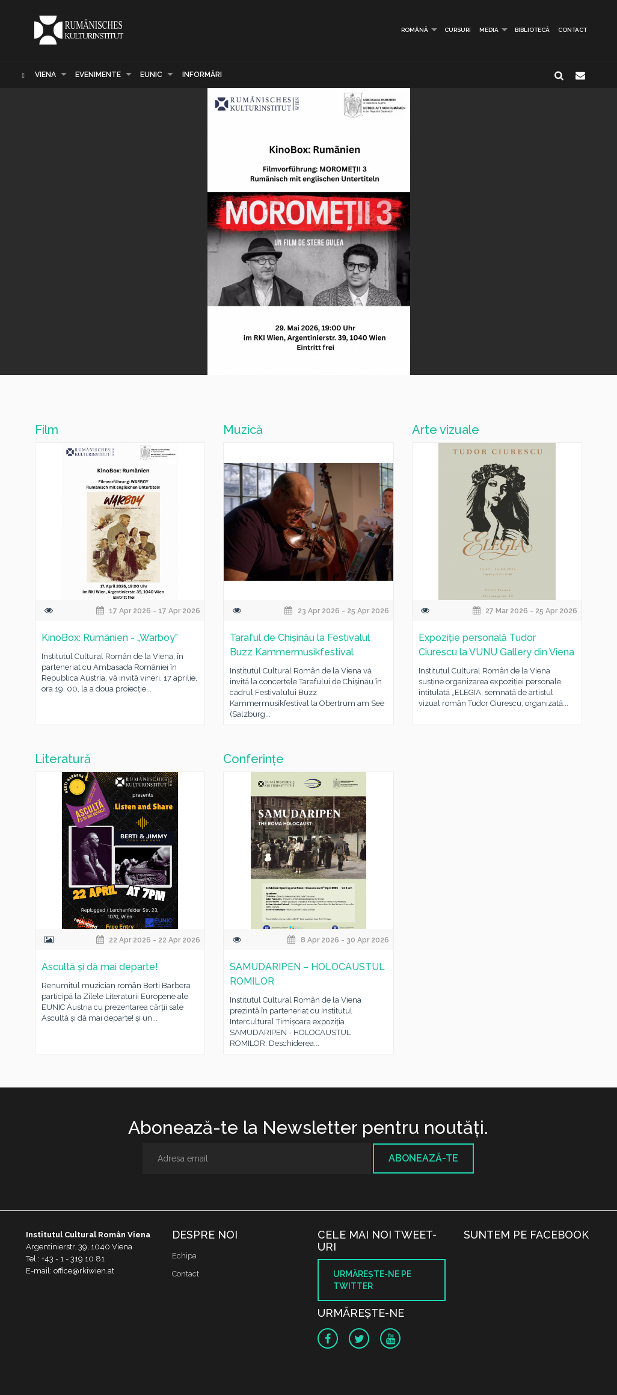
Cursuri (457, 29)
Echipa (184, 1255)
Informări (202, 74)
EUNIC (151, 74)
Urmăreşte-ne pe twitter (372, 1280)
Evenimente (98, 74)
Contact (572, 29)
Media (489, 29)
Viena (45, 74)
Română (410, 29)
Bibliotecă (532, 29)
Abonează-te (423, 1158)
